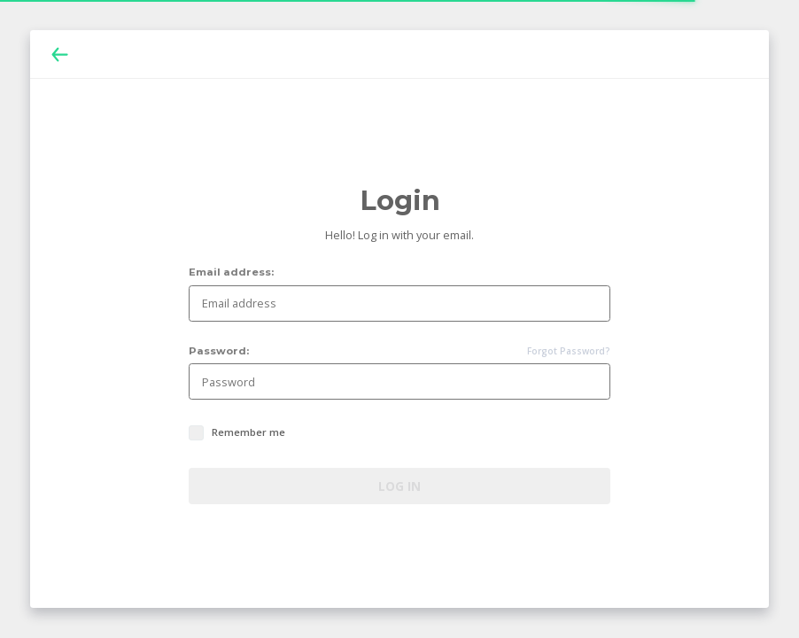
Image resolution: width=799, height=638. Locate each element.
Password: (219, 351)
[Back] (60, 54)
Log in (399, 486)
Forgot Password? (568, 351)
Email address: (231, 272)
